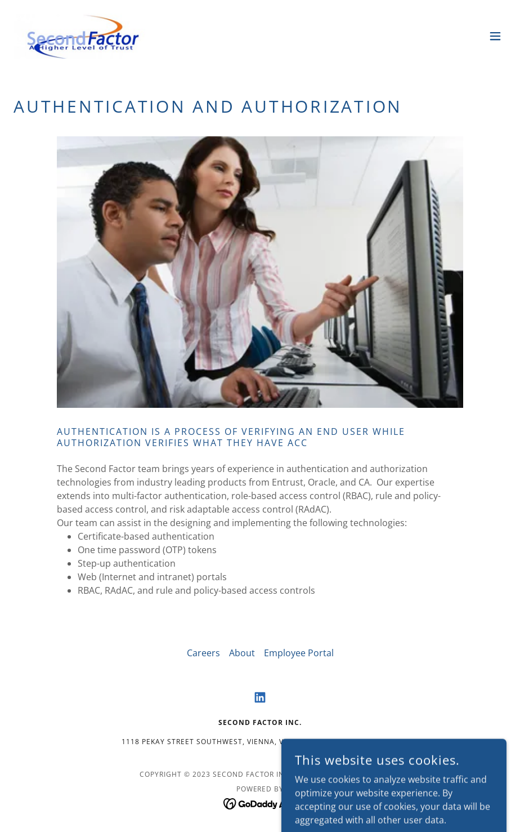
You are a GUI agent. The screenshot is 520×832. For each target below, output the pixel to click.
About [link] (242, 653)
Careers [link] (203, 653)
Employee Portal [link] (299, 653)
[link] (84, 36)
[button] (495, 36)
